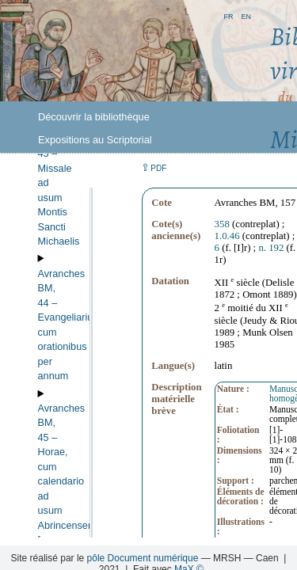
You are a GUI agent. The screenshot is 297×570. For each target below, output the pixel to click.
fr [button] (228, 15)
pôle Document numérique (143, 558)
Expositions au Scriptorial (95, 140)
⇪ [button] (153, 167)
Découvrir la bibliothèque (94, 117)
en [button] (246, 15)
